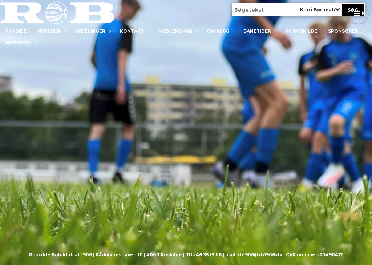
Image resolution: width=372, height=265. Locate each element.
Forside (16, 31)
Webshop (19, 42)
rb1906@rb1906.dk (260, 254)
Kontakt (133, 31)
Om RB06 (219, 31)
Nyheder (50, 31)
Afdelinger (92, 31)
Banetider (259, 31)
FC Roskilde (301, 31)
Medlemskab (177, 31)
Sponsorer (345, 31)
